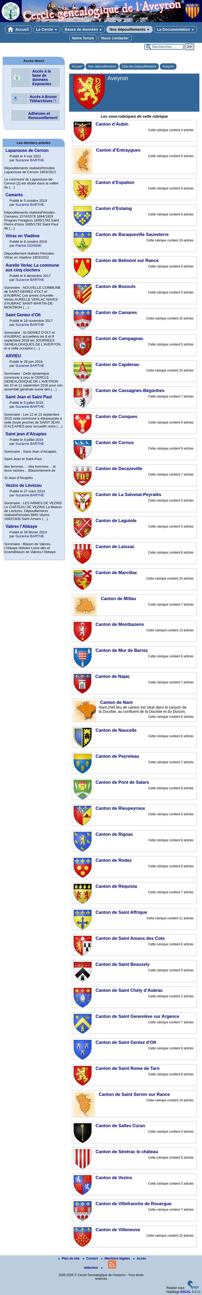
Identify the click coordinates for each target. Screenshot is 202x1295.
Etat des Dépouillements (139, 66)
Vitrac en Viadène (22, 236)
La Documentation (175, 29)
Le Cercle (46, 29)
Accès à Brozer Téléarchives (43, 99)
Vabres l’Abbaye (21, 526)
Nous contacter (115, 38)
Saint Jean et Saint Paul (29, 397)
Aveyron (168, 66)
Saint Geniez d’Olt (23, 315)
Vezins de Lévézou (24, 485)
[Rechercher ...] (164, 47)
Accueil (18, 29)
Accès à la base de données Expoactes (41, 77)
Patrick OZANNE (29, 245)
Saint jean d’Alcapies (26, 434)
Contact (91, 1258)
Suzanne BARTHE (30, 160)
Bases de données (83, 29)
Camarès (14, 195)
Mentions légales (116, 1258)
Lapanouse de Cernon (27, 150)
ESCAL (185, 1292)
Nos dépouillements (129, 29)
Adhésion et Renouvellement (43, 115)
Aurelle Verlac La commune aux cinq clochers (32, 267)
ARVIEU (13, 356)
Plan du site (69, 1258)
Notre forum (83, 38)
